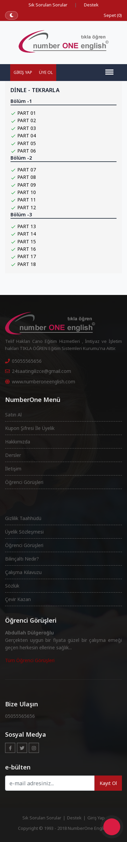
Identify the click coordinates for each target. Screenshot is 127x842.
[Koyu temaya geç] (11, 15)
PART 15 (26, 241)
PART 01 (26, 113)
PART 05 (26, 143)
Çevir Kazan (18, 599)
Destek (91, 5)
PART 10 (26, 192)
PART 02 (26, 120)
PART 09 (26, 185)
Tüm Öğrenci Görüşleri (30, 660)
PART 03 (26, 128)
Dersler (13, 455)
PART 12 (26, 207)
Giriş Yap (23, 72)
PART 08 (26, 177)
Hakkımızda (17, 441)
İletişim (13, 468)
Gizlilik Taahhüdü (23, 518)
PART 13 (26, 226)
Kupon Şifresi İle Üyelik (30, 428)
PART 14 (26, 233)
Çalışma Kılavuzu (23, 572)
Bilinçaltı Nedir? (22, 558)
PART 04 (26, 135)
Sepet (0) (113, 15)
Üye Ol (46, 72)
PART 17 (26, 256)
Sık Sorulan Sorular (47, 5)
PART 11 (26, 199)
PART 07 (26, 169)
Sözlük (12, 585)
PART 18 (26, 264)
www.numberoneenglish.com (40, 381)
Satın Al (13, 414)
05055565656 (23, 361)
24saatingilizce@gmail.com (38, 371)
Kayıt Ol (108, 783)
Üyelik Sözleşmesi (24, 531)
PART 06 (26, 150)
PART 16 (26, 249)
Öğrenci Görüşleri (24, 482)
